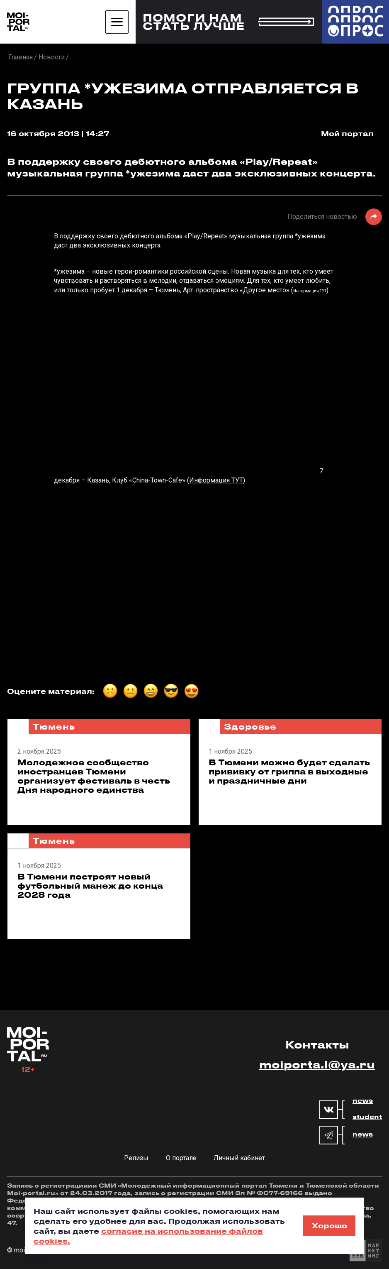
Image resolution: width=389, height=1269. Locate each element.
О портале (181, 1158)
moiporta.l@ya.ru (317, 1064)
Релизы (136, 1158)
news (363, 1101)
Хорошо (329, 1225)
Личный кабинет (239, 1158)
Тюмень (54, 726)
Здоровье (250, 726)
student (367, 1117)
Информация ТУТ (309, 291)
